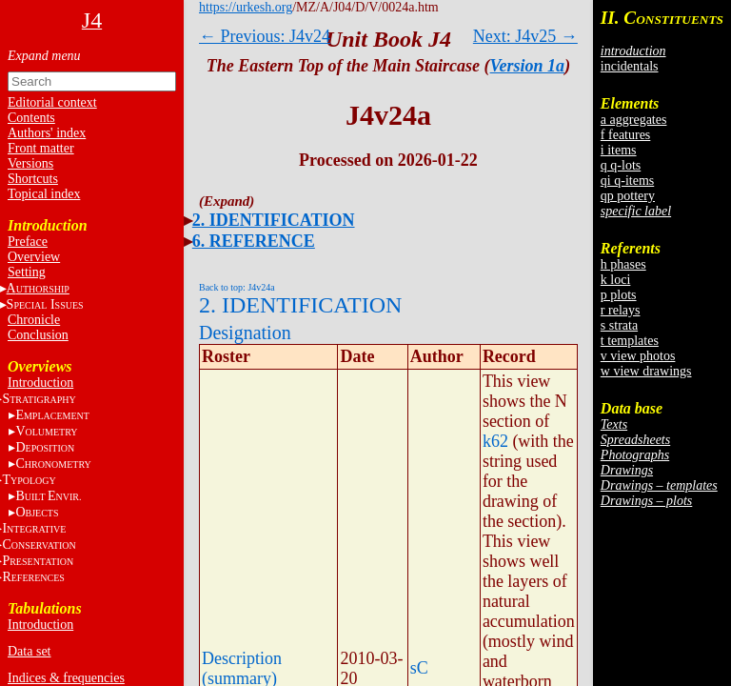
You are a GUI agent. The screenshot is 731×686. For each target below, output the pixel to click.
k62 (495, 441)
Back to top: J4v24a (237, 287)
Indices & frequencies (66, 678)
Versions (30, 163)
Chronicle (34, 320)
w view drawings (646, 371)
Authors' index (47, 133)
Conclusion (38, 335)
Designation (245, 332)
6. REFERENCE (253, 241)
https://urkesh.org (245, 7)
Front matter (41, 148)
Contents (31, 118)
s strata (619, 325)
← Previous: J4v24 (264, 36)
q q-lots (621, 165)
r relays (621, 310)
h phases (623, 264)
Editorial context (52, 102)
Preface (28, 241)
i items (619, 150)
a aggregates (634, 119)
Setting (27, 272)
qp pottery (628, 196)
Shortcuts (33, 179)
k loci (616, 279)
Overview (34, 257)
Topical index (44, 194)
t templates (630, 340)
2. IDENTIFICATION (273, 220)
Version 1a (527, 65)
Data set (29, 651)
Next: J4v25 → (525, 36)
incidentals (630, 66)
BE (48, 496)
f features (625, 135)
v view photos (638, 356)
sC (419, 667)
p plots (619, 295)
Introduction (40, 382)
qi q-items (627, 180)
